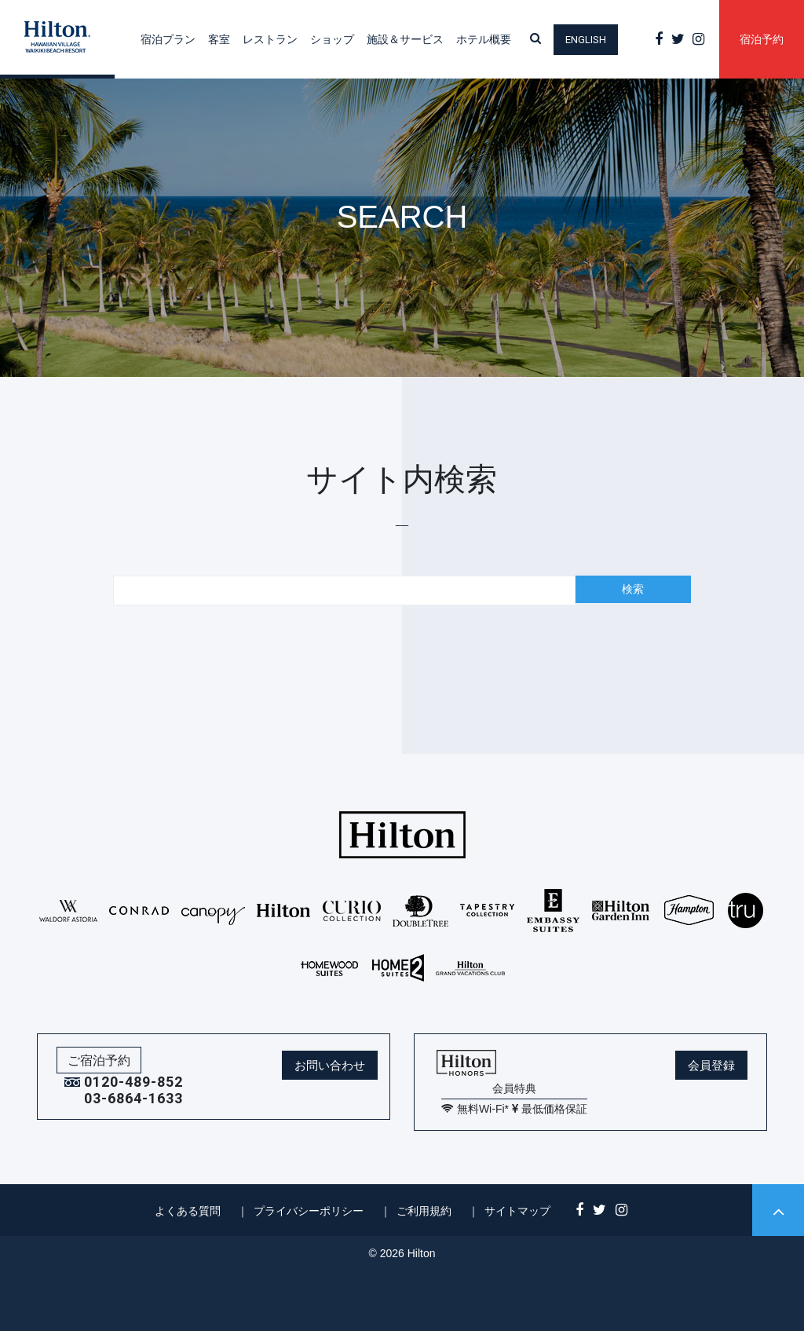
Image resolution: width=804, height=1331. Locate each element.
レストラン (270, 39)
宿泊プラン (168, 39)
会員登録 (711, 1065)
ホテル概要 (483, 39)
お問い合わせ (329, 1065)
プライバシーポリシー (309, 1210)
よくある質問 (188, 1210)
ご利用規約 (424, 1210)
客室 (219, 39)
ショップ (332, 39)
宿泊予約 (762, 39)
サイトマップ (517, 1210)
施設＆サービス (405, 39)
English (585, 40)
